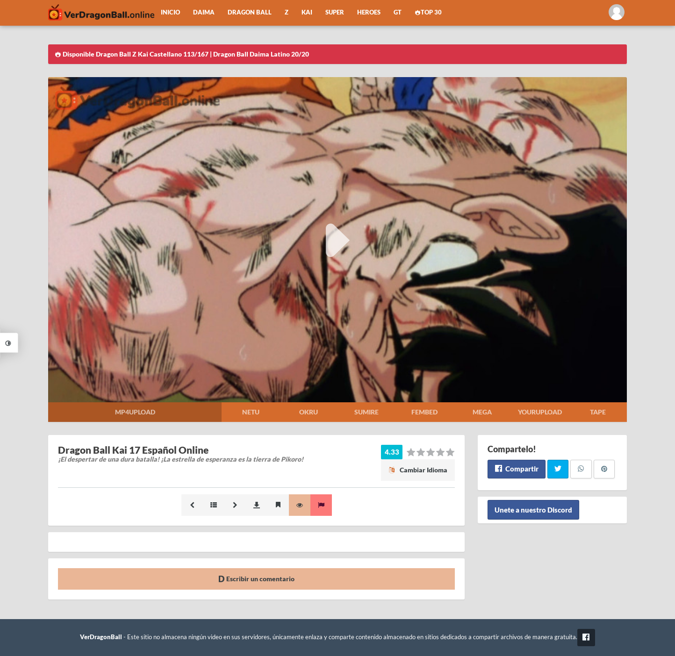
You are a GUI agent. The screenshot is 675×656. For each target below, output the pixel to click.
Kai (307, 12)
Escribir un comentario (256, 579)
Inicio (170, 12)
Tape (598, 412)
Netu (250, 412)
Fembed (424, 412)
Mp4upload (135, 412)
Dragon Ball (250, 12)
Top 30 (428, 12)
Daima (204, 12)
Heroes (369, 12)
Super (334, 12)
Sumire (366, 412)
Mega (482, 412)
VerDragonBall (101, 637)
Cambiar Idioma (417, 470)
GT (398, 12)
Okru (308, 412)
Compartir (516, 468)
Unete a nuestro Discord (533, 510)
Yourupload (540, 412)
